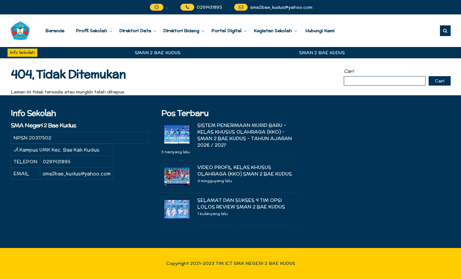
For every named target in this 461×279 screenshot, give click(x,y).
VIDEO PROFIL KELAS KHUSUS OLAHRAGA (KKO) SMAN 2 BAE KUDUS (245, 170)
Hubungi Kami (319, 31)
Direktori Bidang (181, 31)
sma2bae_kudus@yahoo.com (281, 7)
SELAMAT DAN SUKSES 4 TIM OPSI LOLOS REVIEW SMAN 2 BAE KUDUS (241, 203)
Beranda (54, 31)
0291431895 (209, 7)
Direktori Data (135, 31)
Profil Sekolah (91, 31)
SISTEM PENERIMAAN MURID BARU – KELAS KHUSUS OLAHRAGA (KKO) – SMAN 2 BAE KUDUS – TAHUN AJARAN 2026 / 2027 (244, 135)
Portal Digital (226, 31)
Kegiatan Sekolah (273, 31)
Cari (349, 71)
